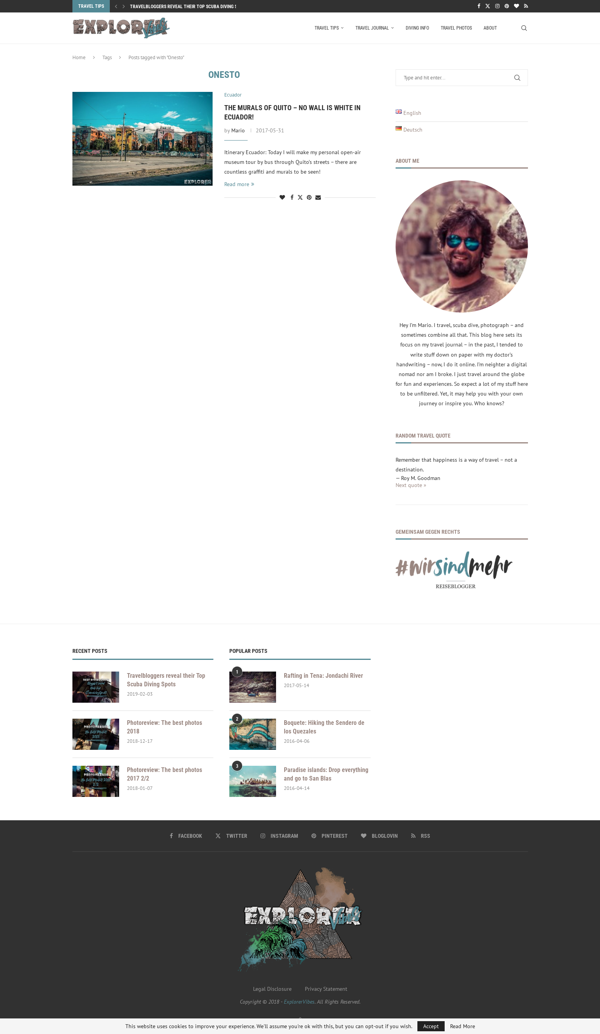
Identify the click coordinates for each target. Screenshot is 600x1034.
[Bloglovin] (516, 6)
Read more (239, 184)
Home (79, 57)
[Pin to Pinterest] (309, 197)
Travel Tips (327, 28)
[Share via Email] (318, 197)
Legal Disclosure (272, 988)
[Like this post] (282, 197)
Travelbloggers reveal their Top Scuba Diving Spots (189, 6)
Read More (462, 1026)
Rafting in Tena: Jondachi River (323, 675)
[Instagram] (497, 6)
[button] (116, 6)
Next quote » (411, 485)
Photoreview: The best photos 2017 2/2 (164, 774)
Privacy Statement (326, 988)
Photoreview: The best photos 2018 (164, 727)
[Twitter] (487, 6)
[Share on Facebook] (292, 197)
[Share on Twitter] (300, 197)
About (490, 28)
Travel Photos (456, 28)
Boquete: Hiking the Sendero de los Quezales (324, 727)
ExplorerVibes (299, 1001)
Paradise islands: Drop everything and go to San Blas (326, 774)
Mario (238, 130)
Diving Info (417, 28)
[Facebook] (478, 6)
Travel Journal (372, 28)
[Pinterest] (507, 6)
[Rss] (526, 6)
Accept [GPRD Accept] (431, 1026)
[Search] (524, 28)
